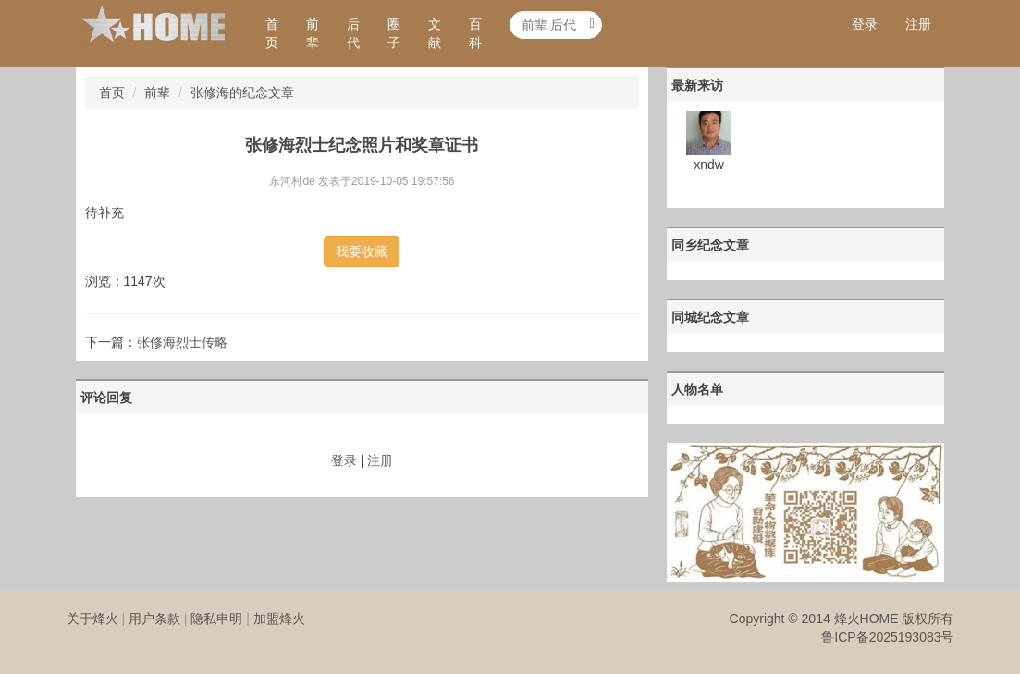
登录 (865, 24)
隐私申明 (216, 618)
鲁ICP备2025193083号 (887, 637)
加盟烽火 (279, 618)
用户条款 (154, 618)
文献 (434, 33)
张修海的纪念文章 (242, 92)
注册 (918, 24)
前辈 (312, 33)
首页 (271, 33)
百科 (475, 33)
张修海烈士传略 (182, 342)
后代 (353, 33)
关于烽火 (92, 618)
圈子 (393, 33)
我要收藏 (361, 251)
